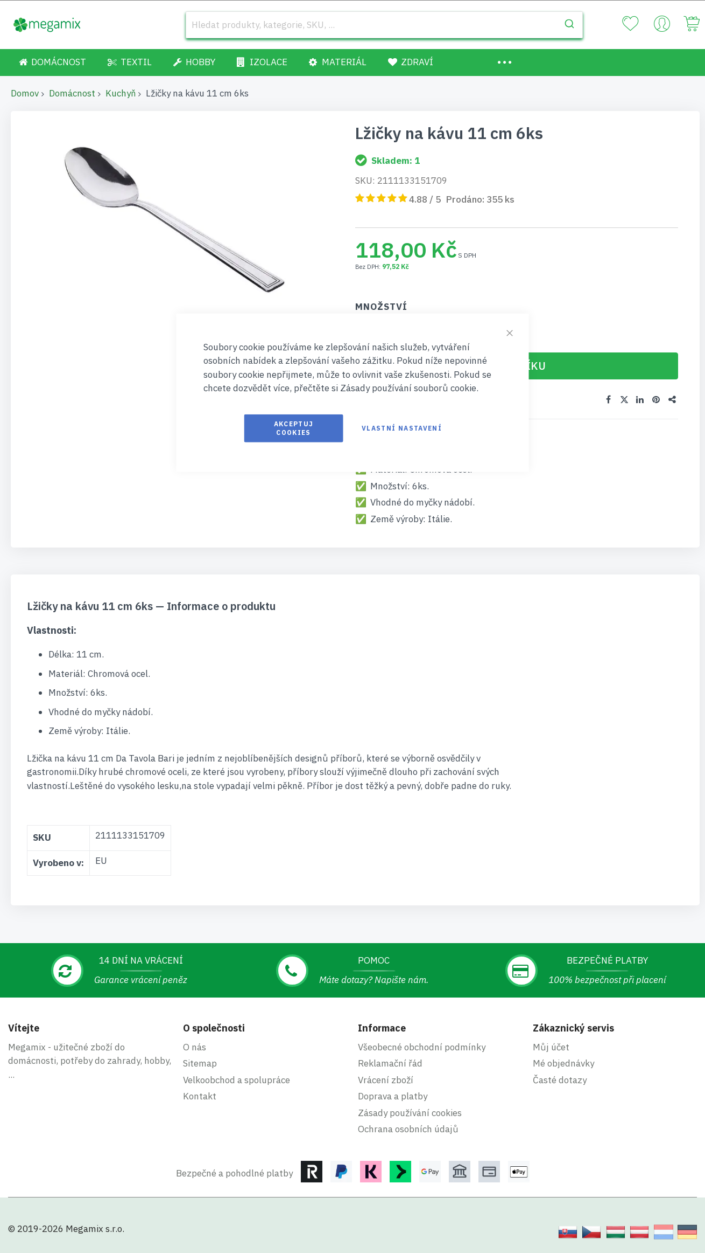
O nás (194, 1047)
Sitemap (200, 1063)
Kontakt (199, 1096)
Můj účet (551, 1047)
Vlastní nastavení (402, 428)
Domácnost (72, 93)
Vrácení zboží (385, 1080)
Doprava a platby (392, 1096)
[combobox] (384, 24)
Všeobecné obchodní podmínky (421, 1047)
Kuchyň (120, 93)
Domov (25, 93)
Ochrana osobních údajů (408, 1129)
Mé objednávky (563, 1063)
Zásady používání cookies (410, 1113)
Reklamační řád (390, 1063)
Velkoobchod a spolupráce (236, 1080)
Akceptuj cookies (294, 427)
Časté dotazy (560, 1080)
